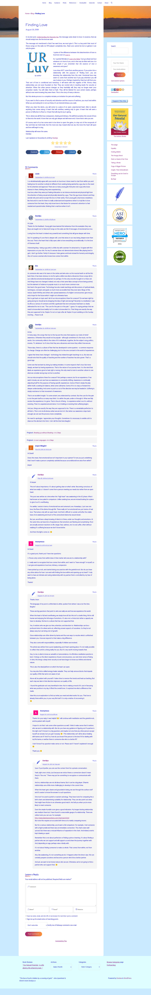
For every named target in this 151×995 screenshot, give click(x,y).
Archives (54, 968)
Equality (113, 149)
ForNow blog (111, 971)
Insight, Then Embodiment (115, 173)
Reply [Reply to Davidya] (94, 219)
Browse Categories (113, 968)
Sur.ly (123, 245)
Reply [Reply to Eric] (94, 269)
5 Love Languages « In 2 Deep (43, 444)
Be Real (113, 184)
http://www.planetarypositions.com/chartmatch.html (53, 823)
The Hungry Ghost (117, 156)
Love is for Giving (76, 59)
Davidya (55, 141)
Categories (82, 968)
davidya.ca (119, 241)
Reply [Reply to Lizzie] (94, 177)
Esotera (119, 984)
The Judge (114, 145)
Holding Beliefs (116, 153)
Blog (32, 13)
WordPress (127, 984)
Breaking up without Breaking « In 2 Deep (47, 436)
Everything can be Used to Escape (119, 179)
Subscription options (118, 81)
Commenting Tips (61, 947)
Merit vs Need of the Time (118, 161)
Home (27, 13)
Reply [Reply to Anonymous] (94, 546)
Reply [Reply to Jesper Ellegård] (94, 450)
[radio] (53, 146)
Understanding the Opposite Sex (48, 37)
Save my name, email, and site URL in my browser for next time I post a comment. (52, 922)
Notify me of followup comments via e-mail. (51, 931)
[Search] (111, 3)
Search (113, 46)
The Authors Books (120, 137)
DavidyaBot (115, 93)
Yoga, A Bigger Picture (118, 169)
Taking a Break (116, 165)
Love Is (67, 55)
